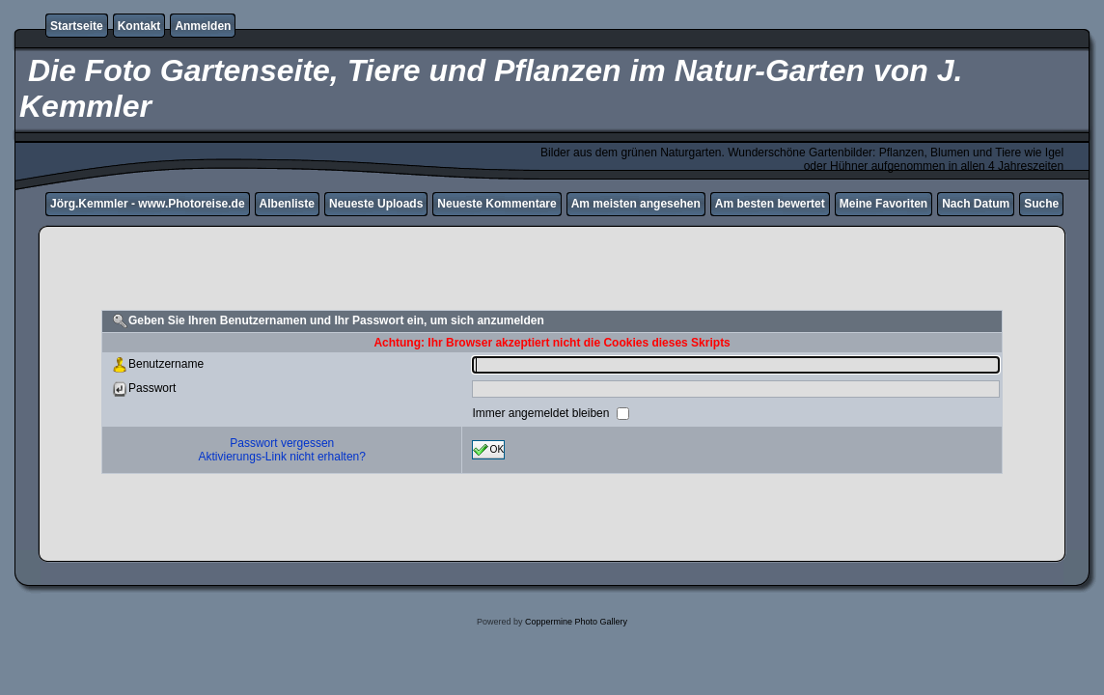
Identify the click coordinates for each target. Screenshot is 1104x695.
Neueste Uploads (376, 203)
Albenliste (287, 203)
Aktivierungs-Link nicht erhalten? (282, 456)
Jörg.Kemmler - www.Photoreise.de (147, 203)
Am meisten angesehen (636, 203)
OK (488, 450)
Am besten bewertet (770, 203)
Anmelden (203, 26)
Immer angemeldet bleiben (542, 413)
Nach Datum (975, 203)
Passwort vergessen (282, 443)
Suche (1041, 203)
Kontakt (139, 26)
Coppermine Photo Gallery (576, 621)
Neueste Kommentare (496, 203)
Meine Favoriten (883, 203)
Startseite (76, 26)
